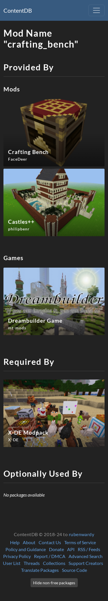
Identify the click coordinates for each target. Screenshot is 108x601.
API (71, 549)
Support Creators (86, 563)
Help (15, 542)
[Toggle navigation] (96, 10)
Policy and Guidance (25, 549)
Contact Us (50, 542)
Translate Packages (40, 570)
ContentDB (17, 10)
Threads (32, 563)
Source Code (74, 570)
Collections (54, 563)
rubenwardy (81, 534)
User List (11, 563)
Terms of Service (80, 542)
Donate (56, 549)
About (29, 542)
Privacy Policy (17, 556)
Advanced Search (86, 556)
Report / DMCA (49, 556)
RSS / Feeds (89, 549)
